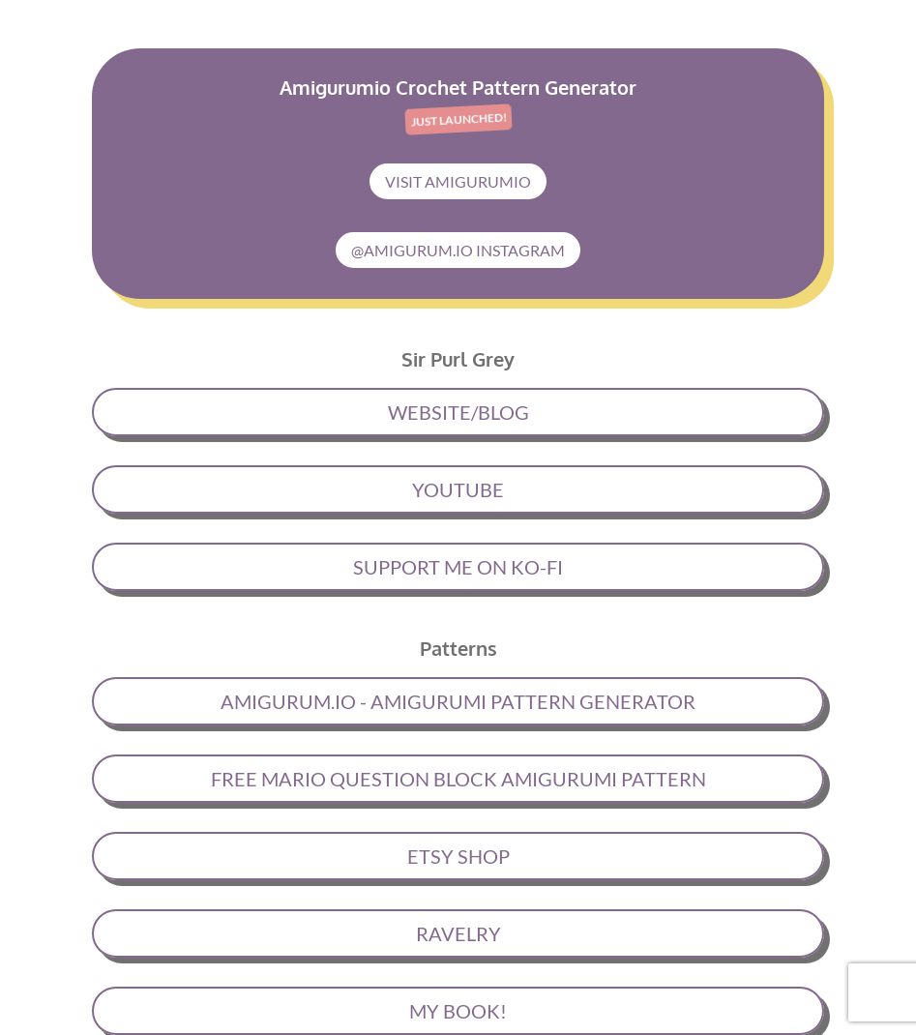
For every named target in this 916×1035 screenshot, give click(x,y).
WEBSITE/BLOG (458, 412)
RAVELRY (458, 933)
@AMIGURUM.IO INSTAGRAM (458, 250)
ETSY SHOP (458, 856)
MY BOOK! (458, 1010)
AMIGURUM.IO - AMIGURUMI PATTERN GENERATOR (458, 701)
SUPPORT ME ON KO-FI (458, 566)
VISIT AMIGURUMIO (458, 181)
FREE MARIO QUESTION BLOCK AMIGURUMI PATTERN (458, 778)
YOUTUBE (458, 489)
